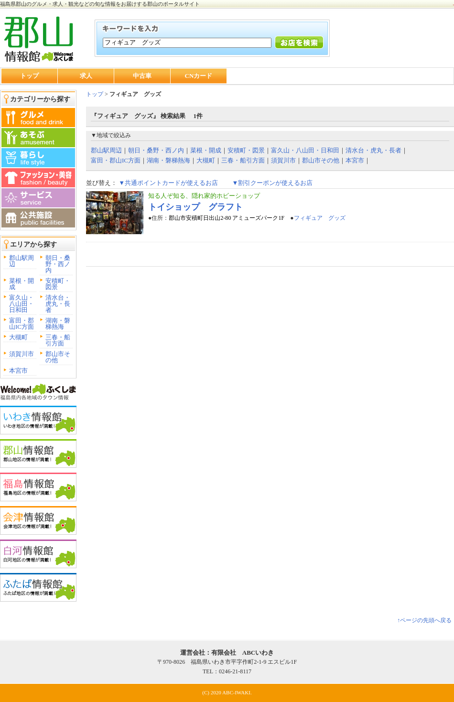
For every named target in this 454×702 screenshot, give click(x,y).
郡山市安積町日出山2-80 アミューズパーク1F (226, 218)
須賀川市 (21, 353)
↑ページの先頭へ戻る (424, 620)
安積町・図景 (57, 284)
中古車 (142, 75)
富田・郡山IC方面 (21, 323)
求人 (86, 75)
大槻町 (18, 337)
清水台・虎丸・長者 (57, 303)
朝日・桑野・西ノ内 (57, 264)
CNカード (199, 75)
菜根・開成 (21, 284)
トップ (29, 75)
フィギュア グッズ (320, 218)
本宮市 (18, 370)
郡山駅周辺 (21, 261)
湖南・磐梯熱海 (57, 323)
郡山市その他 (57, 357)
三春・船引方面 (57, 340)
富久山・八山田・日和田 (21, 303)
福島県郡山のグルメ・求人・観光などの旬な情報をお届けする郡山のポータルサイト (100, 4)
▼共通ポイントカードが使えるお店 (168, 182)
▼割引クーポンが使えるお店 (272, 182)
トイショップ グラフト (195, 207)
